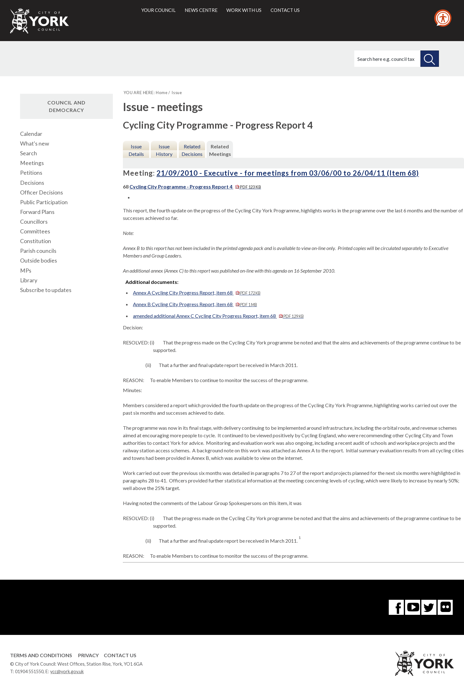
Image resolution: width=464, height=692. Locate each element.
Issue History (164, 150)
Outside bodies (38, 260)
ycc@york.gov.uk (67, 671)
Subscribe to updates (45, 290)
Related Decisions (192, 150)
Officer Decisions (41, 192)
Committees (35, 231)
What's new (34, 143)
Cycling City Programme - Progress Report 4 (195, 186)
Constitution (35, 241)
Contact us (285, 10)
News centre (201, 10)
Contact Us (120, 655)
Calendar (31, 133)
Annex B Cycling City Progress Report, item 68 (195, 304)
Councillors (34, 221)
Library (28, 280)
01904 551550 (29, 671)
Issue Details (136, 150)
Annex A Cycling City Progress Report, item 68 (196, 292)
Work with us (243, 10)
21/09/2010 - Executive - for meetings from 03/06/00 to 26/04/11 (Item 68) (287, 173)
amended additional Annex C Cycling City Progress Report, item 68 (218, 316)
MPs (25, 270)
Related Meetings (220, 150)
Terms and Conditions (41, 655)
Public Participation (44, 202)
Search (28, 153)
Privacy (88, 655)
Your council (158, 10)
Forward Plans (37, 212)
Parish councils (38, 251)
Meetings (32, 163)
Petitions (31, 172)
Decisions (32, 182)
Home (161, 92)
